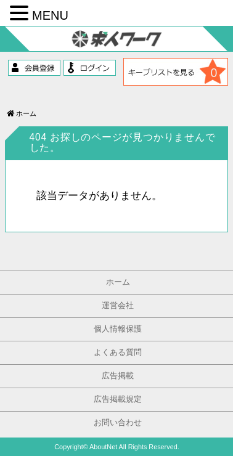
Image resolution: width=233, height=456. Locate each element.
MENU (50, 15)
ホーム (21, 113)
